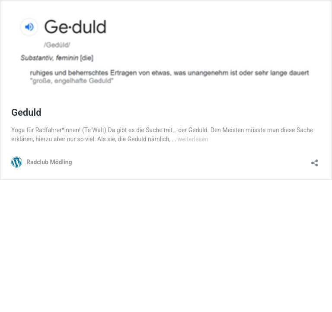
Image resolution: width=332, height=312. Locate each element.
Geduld (26, 112)
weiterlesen (193, 139)
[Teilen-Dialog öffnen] (315, 160)
